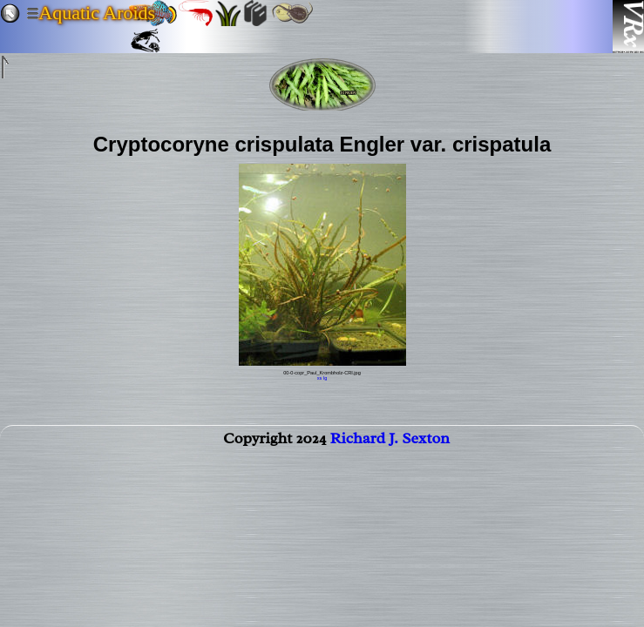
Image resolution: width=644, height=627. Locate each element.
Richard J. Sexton (390, 441)
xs (319, 378)
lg (325, 378)
